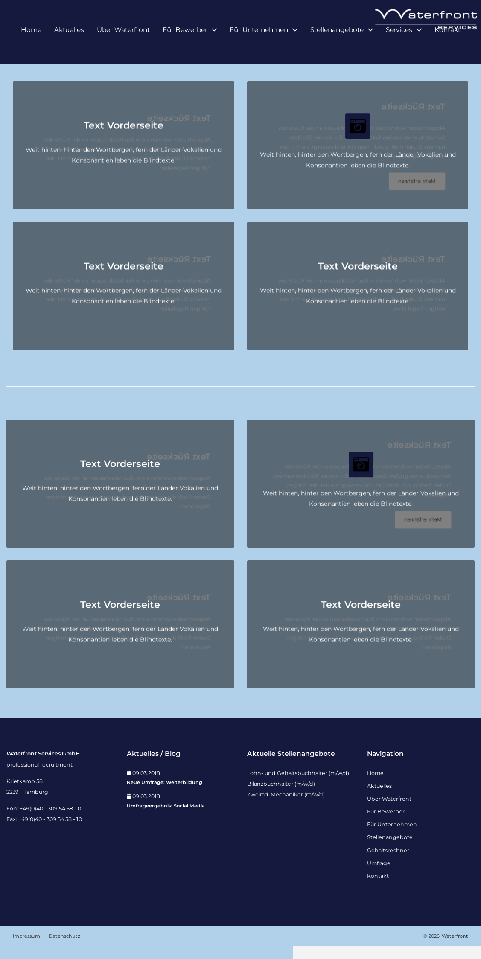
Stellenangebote (337, 46)
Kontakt (447, 46)
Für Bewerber (185, 46)
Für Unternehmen (259, 46)
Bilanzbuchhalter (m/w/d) (281, 796)
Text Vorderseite (123, 138)
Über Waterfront (123, 46)
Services (399, 46)
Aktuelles (69, 46)
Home (31, 46)
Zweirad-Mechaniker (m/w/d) (286, 807)
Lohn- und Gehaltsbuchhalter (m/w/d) (298, 785)
